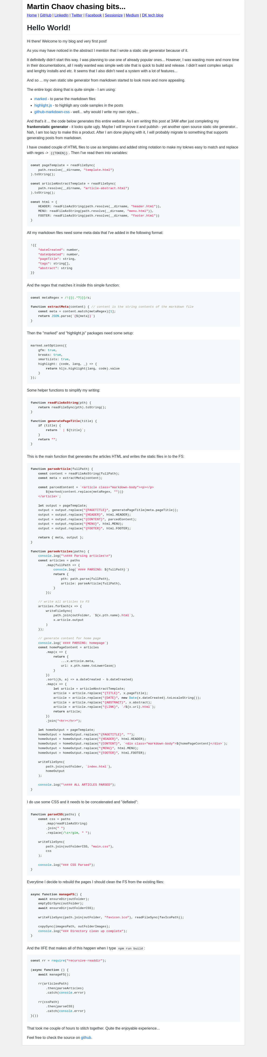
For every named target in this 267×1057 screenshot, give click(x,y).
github (86, 1038)
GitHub (46, 15)
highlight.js (43, 105)
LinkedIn (62, 15)
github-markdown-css (52, 112)
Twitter (77, 15)
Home (32, 15)
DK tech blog (152, 15)
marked (40, 99)
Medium (132, 15)
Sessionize (114, 15)
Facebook (93, 15)
